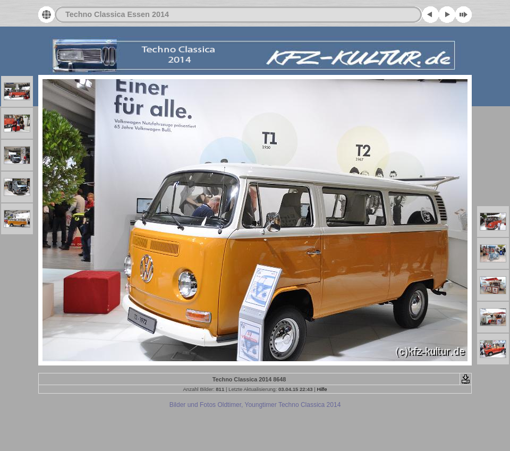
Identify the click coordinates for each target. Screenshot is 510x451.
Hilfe (322, 389)
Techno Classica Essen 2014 (117, 14)
